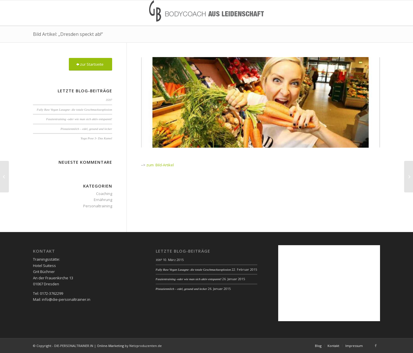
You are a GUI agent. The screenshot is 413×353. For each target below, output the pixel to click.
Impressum (354, 346)
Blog (318, 346)
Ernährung (103, 199)
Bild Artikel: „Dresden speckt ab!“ (68, 34)
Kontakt (333, 346)
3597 (109, 100)
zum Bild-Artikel (160, 164)
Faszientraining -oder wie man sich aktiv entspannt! (79, 119)
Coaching (104, 193)
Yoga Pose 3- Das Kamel (96, 138)
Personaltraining (97, 205)
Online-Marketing (110, 346)
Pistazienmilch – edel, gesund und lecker (86, 128)
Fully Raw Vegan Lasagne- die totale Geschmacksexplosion (74, 109)
